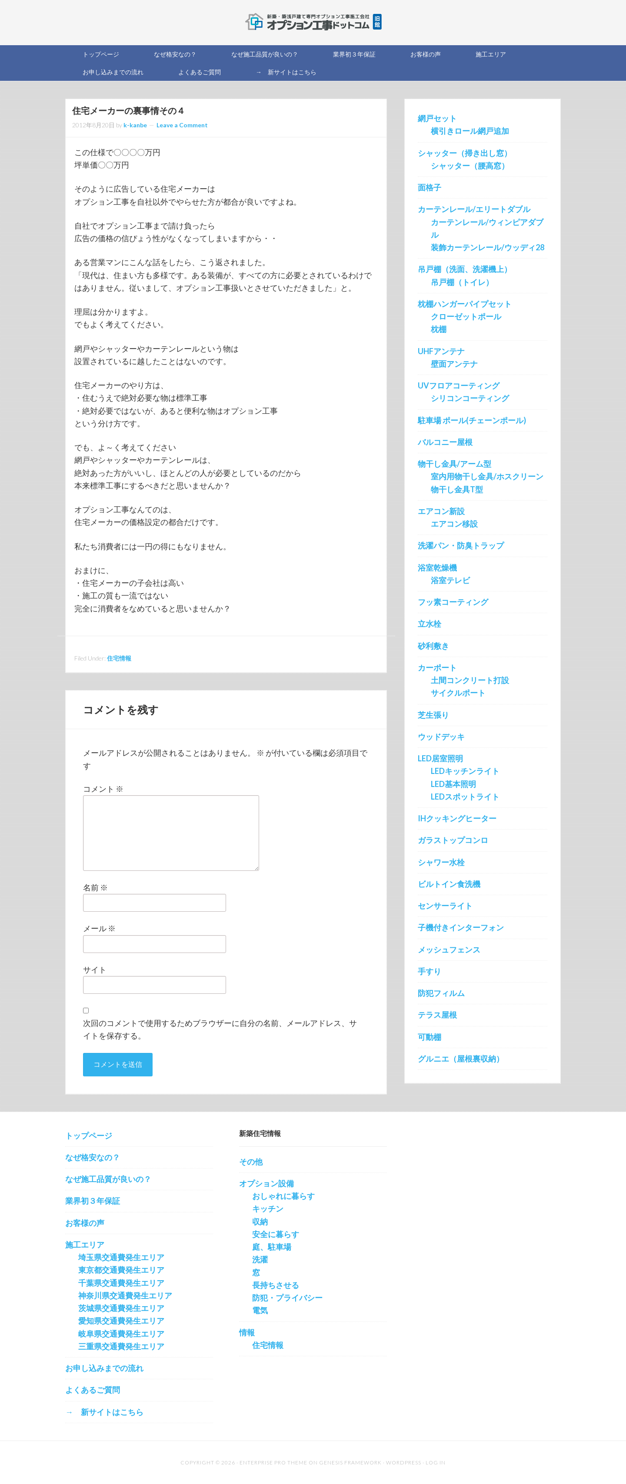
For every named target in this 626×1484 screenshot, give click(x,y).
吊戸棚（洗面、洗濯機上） (465, 269)
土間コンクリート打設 (470, 680)
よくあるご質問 (92, 1389)
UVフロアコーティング (458, 385)
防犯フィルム (441, 993)
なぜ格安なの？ (92, 1157)
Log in (436, 1462)
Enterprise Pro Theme (273, 1462)
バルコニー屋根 (445, 442)
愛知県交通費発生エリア (121, 1320)
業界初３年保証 (92, 1200)
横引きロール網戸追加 (470, 131)
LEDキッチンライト (465, 771)
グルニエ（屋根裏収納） (461, 1058)
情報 (247, 1332)
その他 (251, 1161)
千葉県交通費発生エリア (121, 1283)
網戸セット (437, 118)
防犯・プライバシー (287, 1297)
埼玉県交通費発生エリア (121, 1257)
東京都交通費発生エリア (121, 1270)
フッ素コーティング (453, 602)
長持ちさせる (275, 1285)
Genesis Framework (350, 1462)
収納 (260, 1221)
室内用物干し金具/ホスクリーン (487, 476)
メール (99, 928)
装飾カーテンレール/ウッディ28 (487, 247)
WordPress (403, 1462)
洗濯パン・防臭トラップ (461, 545)
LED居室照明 (440, 758)
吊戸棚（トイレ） (462, 282)
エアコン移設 (454, 523)
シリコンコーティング (470, 398)
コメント (103, 788)
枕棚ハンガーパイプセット (465, 304)
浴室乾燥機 (437, 567)
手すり (429, 971)
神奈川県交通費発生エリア (125, 1295)
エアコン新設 (441, 511)
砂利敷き (433, 646)
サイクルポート (458, 692)
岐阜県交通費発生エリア (121, 1333)
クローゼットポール (466, 316)
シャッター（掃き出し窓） (465, 153)
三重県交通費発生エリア (121, 1346)
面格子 (429, 187)
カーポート (437, 667)
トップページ (88, 1135)
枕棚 (438, 329)
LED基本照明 (453, 784)
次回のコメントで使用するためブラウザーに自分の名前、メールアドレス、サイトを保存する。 (220, 1029)
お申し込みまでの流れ (104, 1368)
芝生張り (433, 715)
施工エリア (84, 1244)
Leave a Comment (182, 125)
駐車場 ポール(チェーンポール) (472, 420)
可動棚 (429, 1037)
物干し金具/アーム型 (454, 463)
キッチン (267, 1208)
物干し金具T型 (457, 489)
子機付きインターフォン (461, 927)
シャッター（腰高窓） (470, 165)
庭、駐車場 (271, 1247)
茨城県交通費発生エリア (121, 1308)
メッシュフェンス (449, 949)
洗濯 (260, 1259)
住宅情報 (119, 658)
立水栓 (429, 623)
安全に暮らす (275, 1234)
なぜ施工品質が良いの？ (108, 1179)
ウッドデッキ (441, 736)
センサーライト (445, 905)
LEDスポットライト (465, 796)
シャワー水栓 (441, 862)
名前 (95, 887)
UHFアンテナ (441, 351)
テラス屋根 (437, 1014)
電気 (260, 1310)
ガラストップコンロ (453, 840)
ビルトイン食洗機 (449, 884)
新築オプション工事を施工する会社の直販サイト (313, 21)
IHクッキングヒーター (457, 818)
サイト (95, 969)
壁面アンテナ (454, 364)
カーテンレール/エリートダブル (474, 209)
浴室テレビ (450, 580)
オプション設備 (266, 1183)
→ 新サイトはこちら (104, 1412)
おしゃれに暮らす (283, 1196)
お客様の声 (84, 1223)
